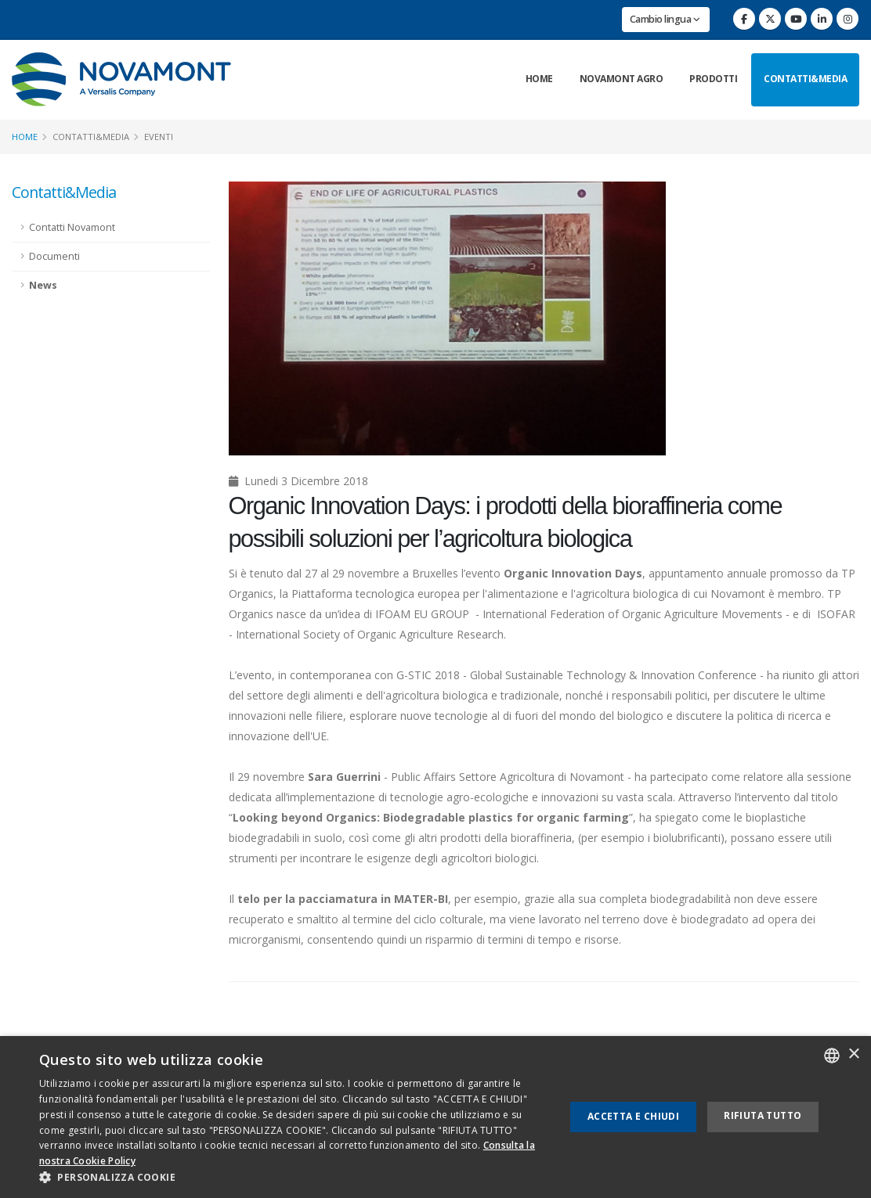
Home (539, 78)
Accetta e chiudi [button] (633, 1116)
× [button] (853, 1054)
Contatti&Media (805, 78)
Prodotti (713, 78)
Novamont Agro (621, 78)
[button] (294, 1177)
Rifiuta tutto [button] (762, 1115)
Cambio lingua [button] (665, 19)
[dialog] (435, 1117)
